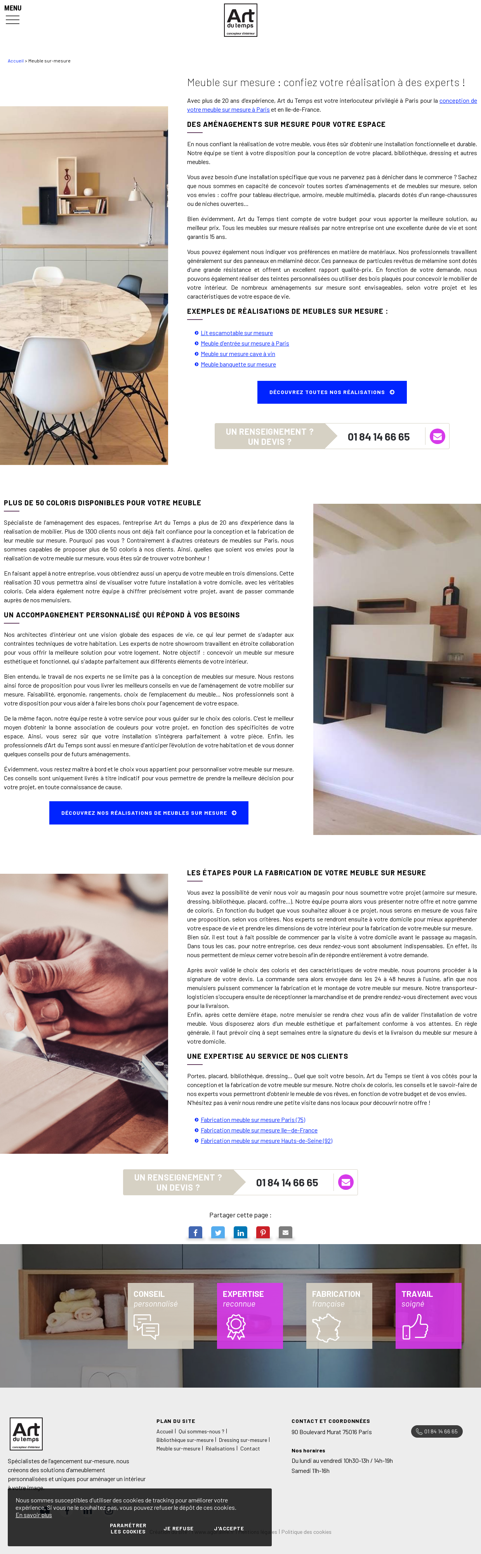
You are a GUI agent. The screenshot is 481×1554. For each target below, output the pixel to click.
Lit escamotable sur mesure (237, 332)
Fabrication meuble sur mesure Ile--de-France (259, 1130)
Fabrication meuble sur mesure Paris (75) (253, 1119)
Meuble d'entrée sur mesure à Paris (245, 343)
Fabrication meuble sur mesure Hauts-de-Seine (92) (266, 1140)
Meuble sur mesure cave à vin (238, 353)
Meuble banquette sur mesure (238, 364)
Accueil (16, 60)
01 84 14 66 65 (379, 436)
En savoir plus (34, 1514)
